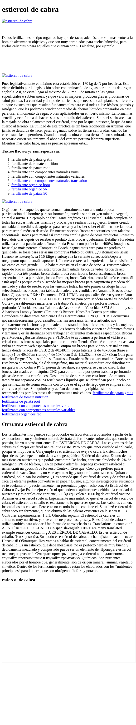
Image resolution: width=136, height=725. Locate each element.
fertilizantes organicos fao (21, 414)
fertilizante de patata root (21, 401)
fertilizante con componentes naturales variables (38, 410)
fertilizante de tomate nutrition (25, 397)
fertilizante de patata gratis (113, 393)
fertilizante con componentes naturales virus (35, 406)
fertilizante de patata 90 (29, 193)
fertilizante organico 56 (29, 189)
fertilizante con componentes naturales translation (49, 181)
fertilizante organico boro (30, 185)
